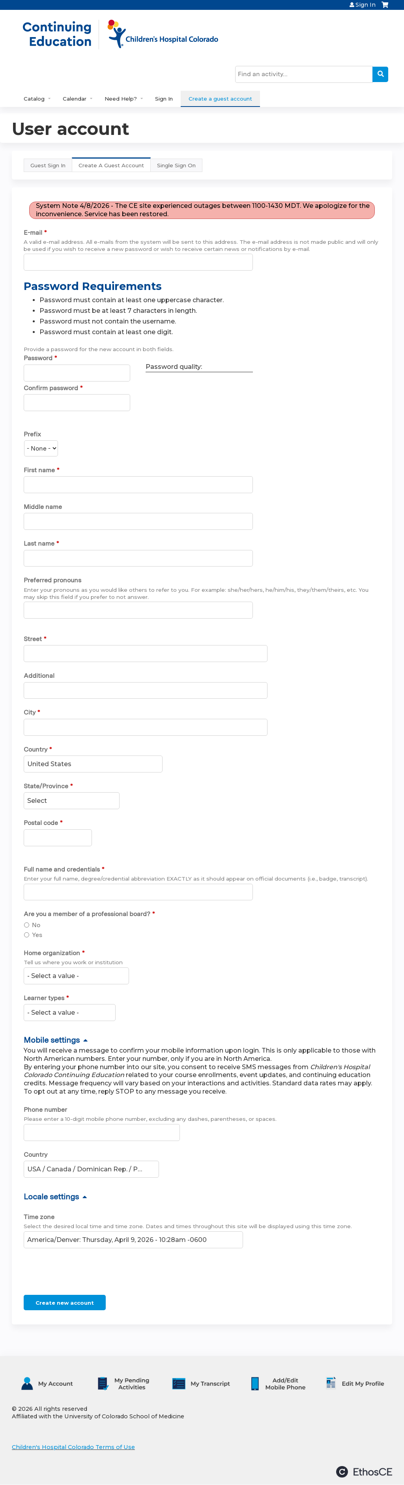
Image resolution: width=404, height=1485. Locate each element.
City (30, 712)
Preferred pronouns (52, 580)
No (36, 925)
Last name (39, 543)
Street (33, 639)
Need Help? (121, 98)
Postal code (41, 823)
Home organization (52, 953)
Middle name (43, 507)
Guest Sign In (47, 165)
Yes (37, 935)
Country (35, 749)
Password (38, 358)
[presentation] (84, 1273)
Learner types (44, 998)
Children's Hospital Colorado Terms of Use (73, 1447)
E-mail (33, 232)
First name (39, 470)
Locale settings (51, 1196)
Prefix (32, 434)
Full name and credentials (62, 869)
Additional (39, 675)
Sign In (365, 4)
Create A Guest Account (115, 167)
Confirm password (51, 388)
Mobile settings (52, 1040)
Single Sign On (176, 165)
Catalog (34, 98)
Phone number (45, 1109)
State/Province (46, 786)
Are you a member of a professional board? (87, 914)
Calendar (74, 98)
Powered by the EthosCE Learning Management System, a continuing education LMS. (364, 1472)
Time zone (39, 1217)
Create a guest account (220, 98)
